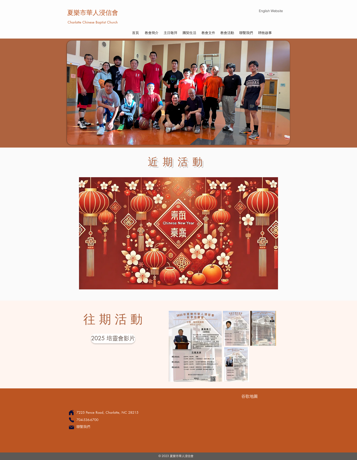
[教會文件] (208, 33)
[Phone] (71, 420)
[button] (178, 93)
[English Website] (271, 10)
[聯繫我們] (246, 33)
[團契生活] (189, 33)
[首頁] (135, 33)
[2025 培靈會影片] (113, 338)
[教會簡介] (151, 33)
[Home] (71, 412)
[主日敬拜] (170, 33)
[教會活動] (227, 33)
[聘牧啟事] (265, 33)
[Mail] (71, 427)
